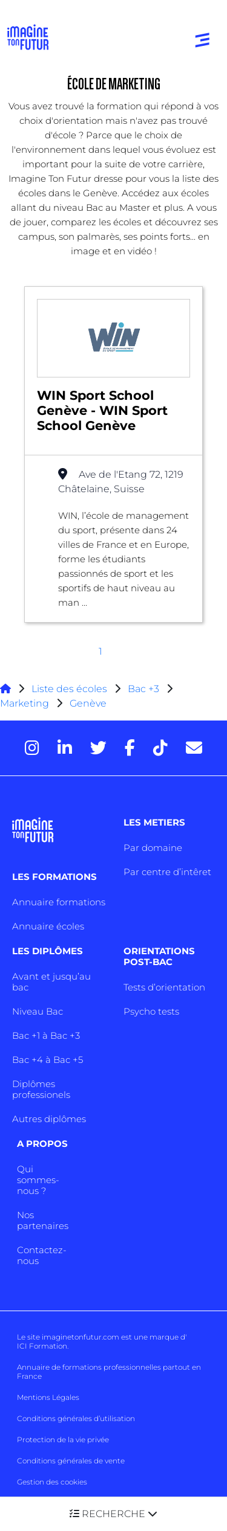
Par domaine (152, 847)
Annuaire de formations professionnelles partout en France (109, 1371)
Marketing (24, 703)
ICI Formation (42, 1345)
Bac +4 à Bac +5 (47, 1059)
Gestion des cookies (52, 1481)
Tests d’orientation (164, 987)
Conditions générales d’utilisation (76, 1418)
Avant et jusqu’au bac (51, 982)
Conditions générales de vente (71, 1460)
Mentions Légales (48, 1397)
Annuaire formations (58, 902)
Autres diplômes (49, 1119)
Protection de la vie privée (63, 1439)
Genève (88, 703)
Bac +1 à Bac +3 (46, 1035)
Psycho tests (151, 1011)
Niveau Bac (37, 1011)
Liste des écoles (69, 689)
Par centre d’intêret (167, 872)
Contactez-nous (42, 1255)
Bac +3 (143, 689)
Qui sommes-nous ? (38, 1179)
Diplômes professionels (41, 1089)
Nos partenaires (42, 1220)
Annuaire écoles (48, 926)
